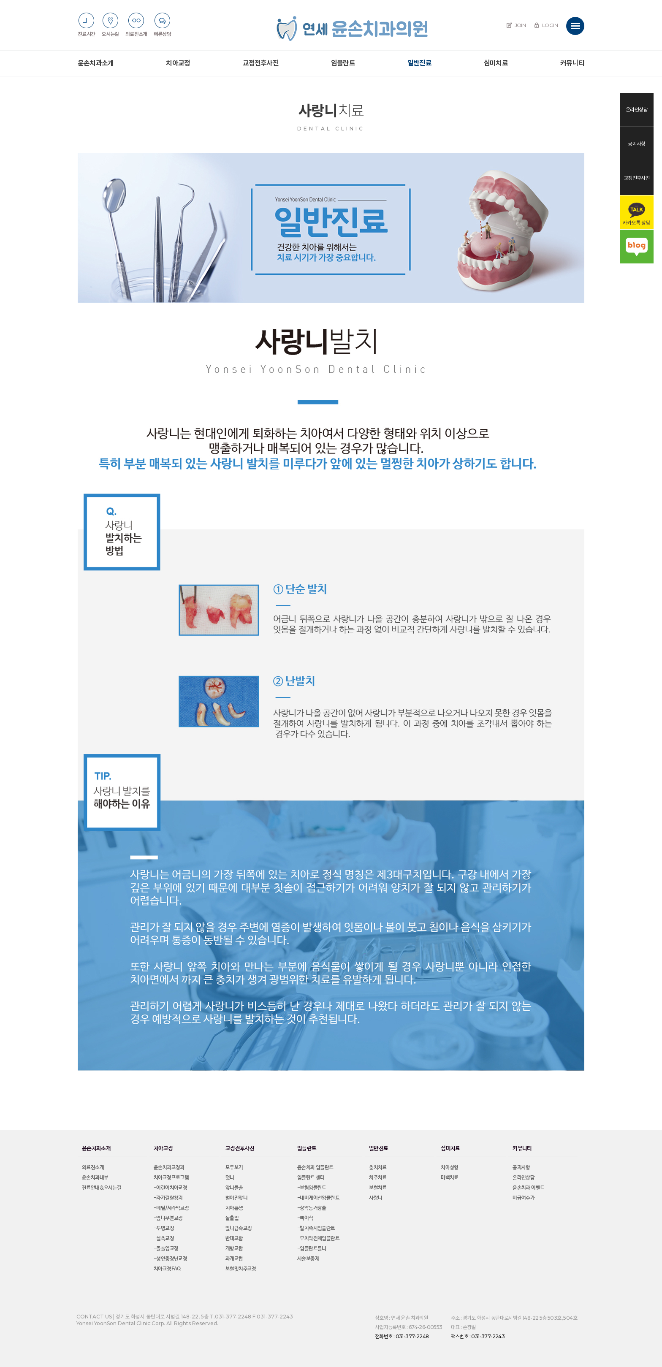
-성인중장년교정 (170, 1259)
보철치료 (378, 1188)
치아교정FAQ (167, 1269)
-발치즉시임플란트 (316, 1228)
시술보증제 (308, 1259)
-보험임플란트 (311, 1188)
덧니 (229, 1178)
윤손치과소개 (96, 63)
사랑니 (375, 1198)
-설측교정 (164, 1239)
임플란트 (343, 63)
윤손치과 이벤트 (528, 1188)
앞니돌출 (234, 1188)
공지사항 (521, 1168)
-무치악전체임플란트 (318, 1239)
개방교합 (234, 1249)
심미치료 (496, 63)
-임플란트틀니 (311, 1249)
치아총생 (234, 1208)
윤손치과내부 (95, 1178)
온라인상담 (523, 1178)
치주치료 (378, 1178)
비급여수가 (523, 1198)
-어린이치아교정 (170, 1188)
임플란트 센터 (311, 1178)
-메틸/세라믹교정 (171, 1208)
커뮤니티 (572, 63)
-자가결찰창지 (168, 1198)
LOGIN (546, 25)
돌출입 (232, 1218)
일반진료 (419, 63)
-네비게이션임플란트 (318, 1198)
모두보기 (234, 1168)
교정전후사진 (261, 63)
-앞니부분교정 (168, 1218)
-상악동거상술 (311, 1208)
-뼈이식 (305, 1218)
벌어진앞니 (236, 1198)
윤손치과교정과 (169, 1168)
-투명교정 (164, 1228)
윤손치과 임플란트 (315, 1168)
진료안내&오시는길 (102, 1188)
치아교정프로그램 (171, 1178)
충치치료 (378, 1168)
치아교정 (178, 63)
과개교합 (234, 1259)
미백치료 (450, 1178)
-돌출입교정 (166, 1249)
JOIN (516, 25)
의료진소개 (93, 1168)
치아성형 (450, 1168)
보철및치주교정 (240, 1269)
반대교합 (234, 1239)
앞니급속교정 (238, 1228)
